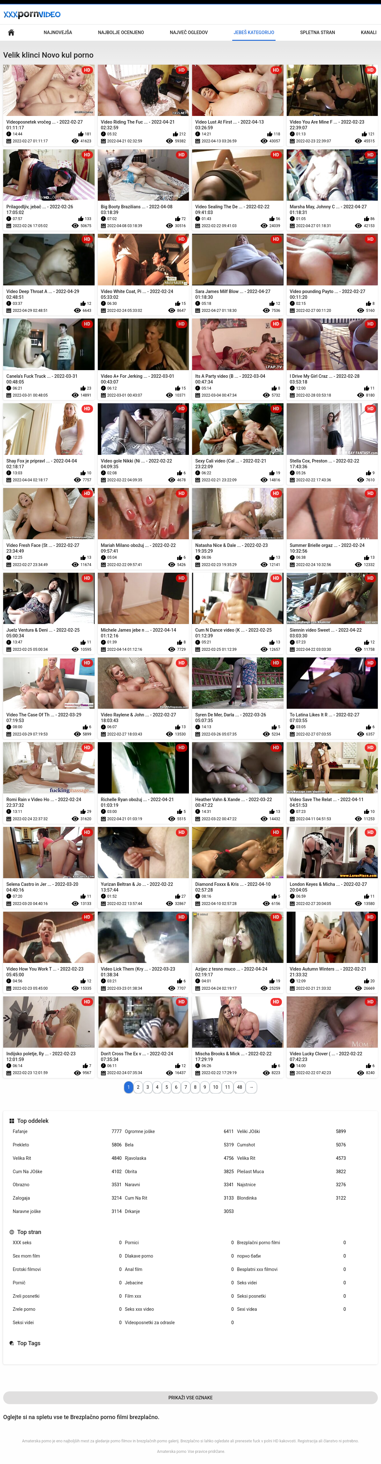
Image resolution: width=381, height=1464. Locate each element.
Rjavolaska (179, 1158)
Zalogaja (67, 1198)
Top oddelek (32, 1120)
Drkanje (179, 1211)
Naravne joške (67, 1211)
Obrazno (67, 1185)
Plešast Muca (291, 1171)
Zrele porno (67, 1309)
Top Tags (28, 1343)
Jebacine (179, 1283)
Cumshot (291, 1145)
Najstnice (291, 1185)
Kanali (369, 32)
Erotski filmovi (67, 1269)
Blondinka (291, 1198)
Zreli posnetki (67, 1296)
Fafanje (67, 1131)
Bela (179, 1145)
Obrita (179, 1171)
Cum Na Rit (179, 1198)
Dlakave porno (179, 1256)
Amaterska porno (171, 1451)
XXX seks (67, 1242)
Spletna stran (317, 32)
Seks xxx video (179, 1309)
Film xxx (179, 1296)
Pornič (67, 1283)
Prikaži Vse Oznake (191, 1397)
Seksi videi (67, 1322)
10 (215, 1087)
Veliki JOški (291, 1131)
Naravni (179, 1185)
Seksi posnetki (291, 1296)
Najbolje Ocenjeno (121, 32)
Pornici (179, 1242)
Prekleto (67, 1145)
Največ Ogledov (189, 32)
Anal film (179, 1269)
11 (227, 1087)
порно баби (291, 1256)
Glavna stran (11, 33)
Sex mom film (67, 1256)
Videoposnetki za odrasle (179, 1322)
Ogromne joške (179, 1131)
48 (239, 1087)
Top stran (29, 1232)
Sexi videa (291, 1309)
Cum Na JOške (67, 1171)
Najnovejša (58, 32)
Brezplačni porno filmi (291, 1242)
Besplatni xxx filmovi (291, 1269)
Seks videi (291, 1283)
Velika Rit (67, 1158)
